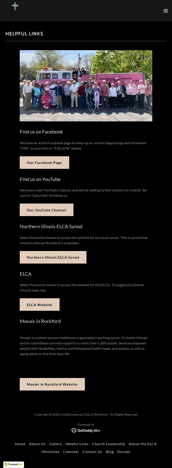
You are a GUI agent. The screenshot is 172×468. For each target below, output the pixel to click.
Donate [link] (123, 451)
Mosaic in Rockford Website (52, 384)
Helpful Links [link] (77, 444)
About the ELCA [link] (143, 444)
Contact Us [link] (92, 451)
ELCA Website (39, 305)
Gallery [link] (55, 444)
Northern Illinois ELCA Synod (53, 257)
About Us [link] (37, 444)
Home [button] (20, 444)
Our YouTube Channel (46, 210)
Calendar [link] (71, 451)
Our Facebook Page (44, 162)
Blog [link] (110, 451)
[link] (15, 11)
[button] (165, 10)
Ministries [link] (51, 451)
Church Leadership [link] (108, 444)
